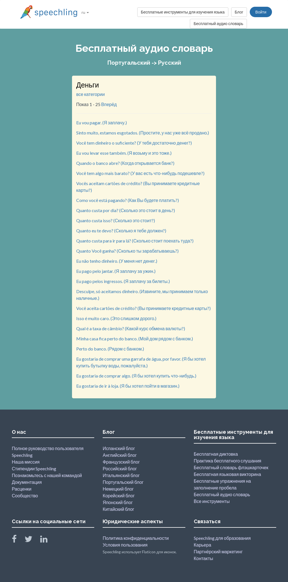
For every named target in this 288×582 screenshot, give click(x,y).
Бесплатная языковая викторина (227, 474)
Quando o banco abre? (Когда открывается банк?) (125, 163)
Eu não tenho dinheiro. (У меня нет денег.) (116, 261)
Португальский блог (123, 482)
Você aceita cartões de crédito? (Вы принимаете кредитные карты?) (143, 308)
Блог (239, 12)
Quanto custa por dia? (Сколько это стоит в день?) (125, 210)
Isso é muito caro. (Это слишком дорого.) (116, 318)
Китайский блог (118, 509)
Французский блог (121, 461)
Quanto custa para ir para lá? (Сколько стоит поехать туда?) (135, 240)
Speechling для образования (222, 538)
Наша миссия (26, 461)
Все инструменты (212, 501)
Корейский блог (119, 495)
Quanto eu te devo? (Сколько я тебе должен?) (121, 230)
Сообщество (25, 495)
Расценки (22, 488)
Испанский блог (119, 448)
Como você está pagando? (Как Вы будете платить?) (127, 200)
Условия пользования (125, 544)
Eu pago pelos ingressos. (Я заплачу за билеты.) (123, 281)
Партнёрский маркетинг (218, 551)
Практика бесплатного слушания (227, 460)
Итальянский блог (121, 475)
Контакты (203, 558)
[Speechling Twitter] (31, 540)
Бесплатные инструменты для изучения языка (183, 12)
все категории (90, 94)
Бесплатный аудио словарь (218, 23)
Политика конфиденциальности (136, 538)
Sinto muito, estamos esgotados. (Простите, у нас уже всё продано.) (142, 132)
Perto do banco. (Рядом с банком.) (110, 348)
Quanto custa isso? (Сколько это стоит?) (115, 220)
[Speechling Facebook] (18, 540)
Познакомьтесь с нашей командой (47, 475)
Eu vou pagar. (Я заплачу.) (101, 122)
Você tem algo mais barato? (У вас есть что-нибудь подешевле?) (140, 173)
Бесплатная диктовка (216, 454)
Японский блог (118, 502)
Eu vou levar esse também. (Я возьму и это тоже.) (124, 153)
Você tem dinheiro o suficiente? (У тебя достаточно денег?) (134, 142)
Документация (27, 482)
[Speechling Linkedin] (47, 540)
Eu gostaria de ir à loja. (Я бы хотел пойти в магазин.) (127, 385)
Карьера (202, 544)
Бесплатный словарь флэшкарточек (231, 467)
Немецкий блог (118, 488)
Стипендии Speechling (34, 468)
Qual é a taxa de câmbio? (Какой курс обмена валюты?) (130, 328)
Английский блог (120, 455)
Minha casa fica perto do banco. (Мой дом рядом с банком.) (134, 338)
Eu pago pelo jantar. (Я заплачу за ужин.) (116, 271)
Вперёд (109, 104)
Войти (260, 12)
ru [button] (85, 12)
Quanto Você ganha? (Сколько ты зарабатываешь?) (127, 250)
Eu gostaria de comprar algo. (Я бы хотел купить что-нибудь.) (136, 375)
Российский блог (120, 468)
